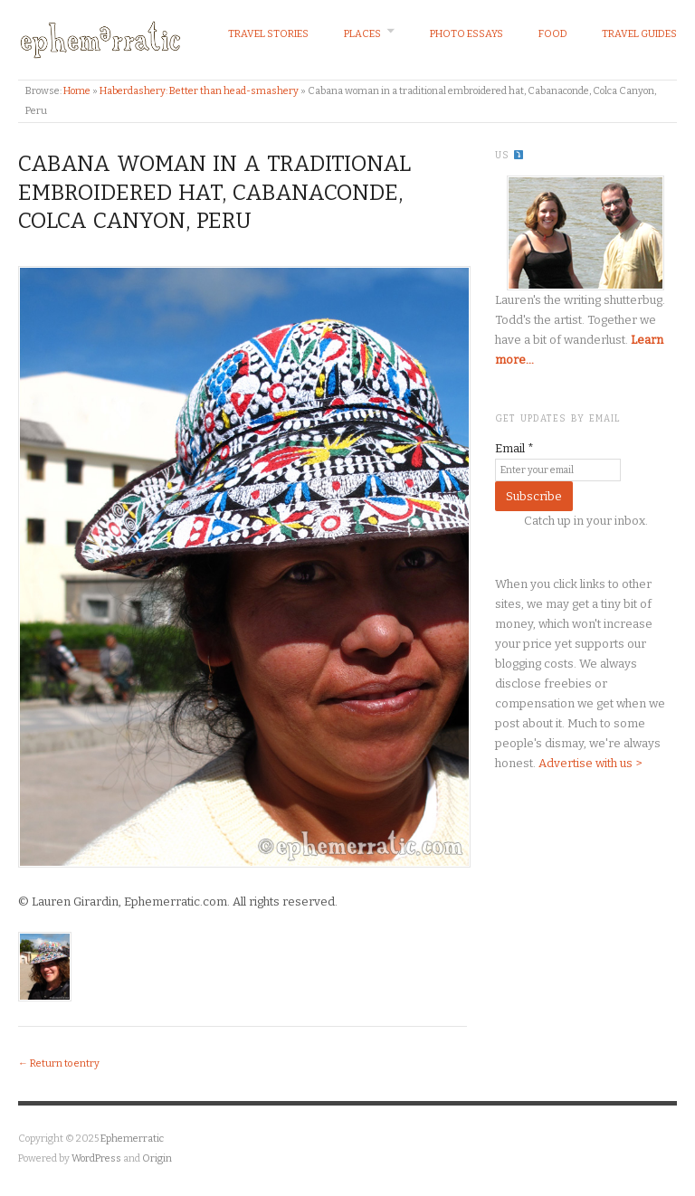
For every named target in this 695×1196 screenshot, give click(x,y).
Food (552, 34)
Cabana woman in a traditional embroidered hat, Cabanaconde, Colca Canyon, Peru (214, 192)
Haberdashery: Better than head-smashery (199, 91)
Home (76, 91)
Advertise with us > (590, 763)
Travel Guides (639, 34)
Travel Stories (268, 34)
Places (362, 34)
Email (514, 448)
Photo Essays (466, 34)
